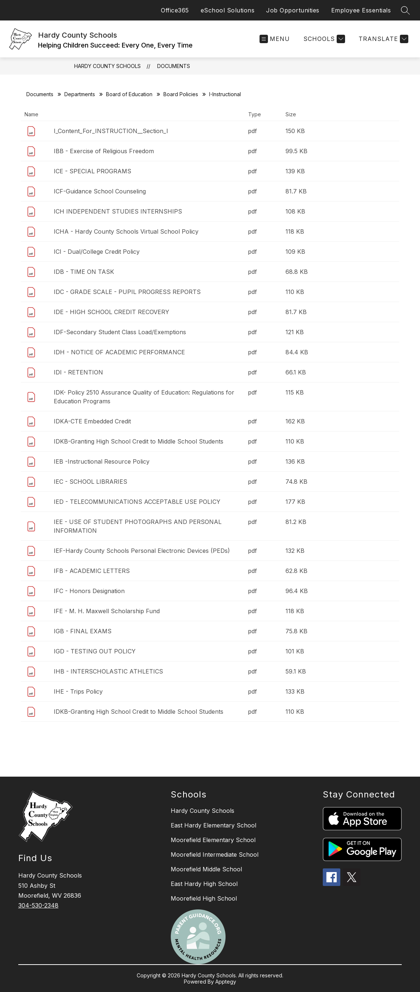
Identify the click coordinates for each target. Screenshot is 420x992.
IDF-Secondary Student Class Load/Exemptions (120, 332)
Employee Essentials (361, 10)
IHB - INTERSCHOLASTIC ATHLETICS (108, 671)
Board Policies (180, 94)
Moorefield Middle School (206, 869)
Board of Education (129, 94)
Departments (79, 94)
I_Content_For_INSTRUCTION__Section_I (111, 131)
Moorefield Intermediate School (214, 854)
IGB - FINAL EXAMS (82, 631)
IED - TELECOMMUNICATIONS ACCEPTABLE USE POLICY (137, 501)
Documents (173, 66)
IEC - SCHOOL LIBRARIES (90, 481)
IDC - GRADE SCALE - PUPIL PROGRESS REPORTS (127, 291)
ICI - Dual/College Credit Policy (97, 251)
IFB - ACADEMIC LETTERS (92, 570)
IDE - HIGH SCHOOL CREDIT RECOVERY (111, 312)
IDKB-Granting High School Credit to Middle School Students (138, 441)
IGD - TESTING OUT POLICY (95, 651)
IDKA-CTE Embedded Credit (92, 421)
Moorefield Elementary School (213, 840)
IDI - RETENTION (78, 372)
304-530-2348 (38, 905)
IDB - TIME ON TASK (84, 271)
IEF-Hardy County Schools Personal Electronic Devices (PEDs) (142, 550)
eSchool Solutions (228, 10)
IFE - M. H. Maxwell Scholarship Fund (107, 611)
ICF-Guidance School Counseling (100, 191)
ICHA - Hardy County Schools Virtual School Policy (126, 231)
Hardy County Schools (107, 66)
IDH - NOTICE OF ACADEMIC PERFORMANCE (119, 352)
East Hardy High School (204, 883)
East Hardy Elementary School (213, 825)
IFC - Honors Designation (89, 591)
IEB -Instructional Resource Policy (102, 461)
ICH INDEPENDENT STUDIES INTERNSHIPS (118, 211)
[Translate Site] (382, 39)
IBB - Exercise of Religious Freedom (104, 151)
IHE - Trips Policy (78, 691)
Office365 (175, 10)
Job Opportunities (292, 10)
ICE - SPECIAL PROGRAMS (92, 171)
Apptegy (225, 981)
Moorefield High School (204, 898)
